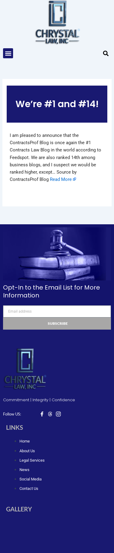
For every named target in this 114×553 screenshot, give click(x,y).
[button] (8, 53)
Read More (61, 179)
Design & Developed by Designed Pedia (57, 548)
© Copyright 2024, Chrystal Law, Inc (57, 540)
